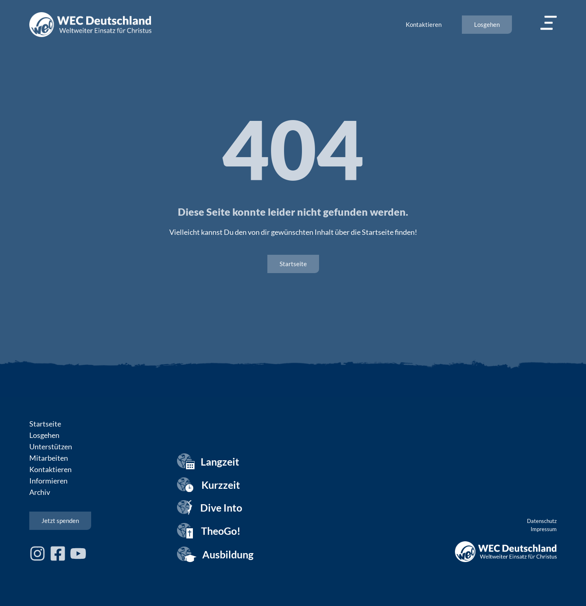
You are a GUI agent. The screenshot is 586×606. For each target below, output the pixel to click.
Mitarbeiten (48, 458)
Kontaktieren (50, 469)
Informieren (48, 481)
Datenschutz (542, 521)
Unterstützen (50, 446)
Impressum (544, 529)
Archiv (39, 492)
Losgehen (44, 435)
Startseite (45, 424)
